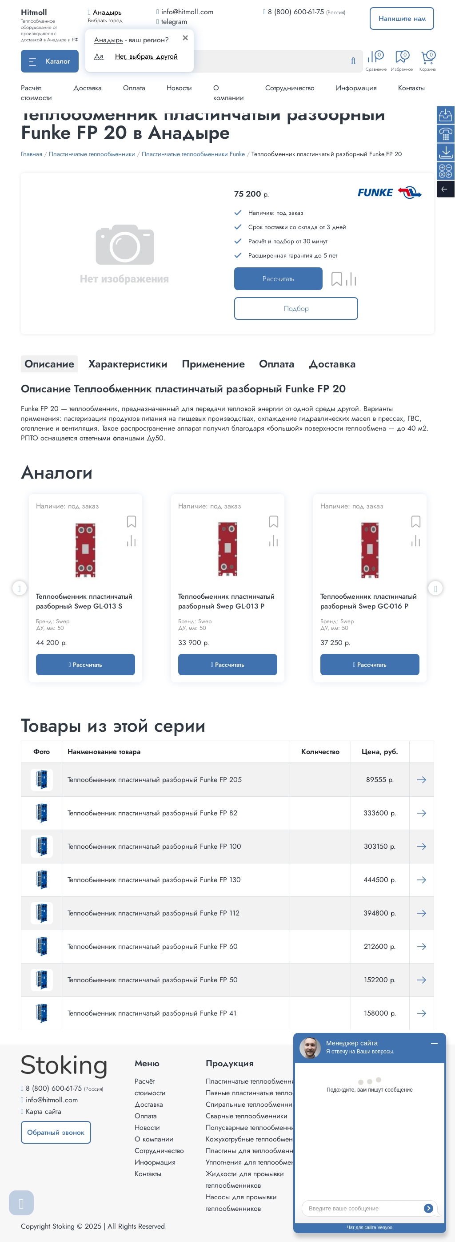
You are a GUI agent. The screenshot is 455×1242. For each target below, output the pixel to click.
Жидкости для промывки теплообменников (245, 1179)
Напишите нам (402, 18)
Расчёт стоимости (36, 93)
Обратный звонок (55, 1132)
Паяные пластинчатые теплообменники (266, 1093)
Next (435, 588)
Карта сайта (43, 1111)
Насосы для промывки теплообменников (241, 1203)
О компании (228, 93)
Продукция (230, 1063)
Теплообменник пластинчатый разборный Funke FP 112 (153, 913)
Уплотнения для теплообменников (259, 1162)
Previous (19, 588)
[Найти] (360, 61)
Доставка (87, 88)
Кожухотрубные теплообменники (257, 1139)
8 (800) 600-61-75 (296, 12)
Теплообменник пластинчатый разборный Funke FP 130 (154, 880)
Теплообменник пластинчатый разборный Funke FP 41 (152, 1013)
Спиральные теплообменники (252, 1104)
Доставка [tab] (332, 363)
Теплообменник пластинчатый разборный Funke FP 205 (155, 779)
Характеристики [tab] (128, 363)
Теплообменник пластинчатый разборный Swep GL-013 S (84, 601)
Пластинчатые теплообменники (254, 1081)
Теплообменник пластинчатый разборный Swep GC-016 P (368, 601)
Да (99, 56)
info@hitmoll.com (52, 1100)
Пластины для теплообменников (256, 1150)
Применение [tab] (213, 363)
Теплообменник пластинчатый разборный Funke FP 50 (153, 980)
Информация (356, 88)
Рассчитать (278, 279)
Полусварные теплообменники (254, 1127)
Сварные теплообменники (246, 1116)
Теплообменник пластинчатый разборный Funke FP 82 (152, 813)
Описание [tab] (49, 363)
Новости (179, 88)
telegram (171, 21)
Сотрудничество (290, 88)
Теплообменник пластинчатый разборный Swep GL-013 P (226, 601)
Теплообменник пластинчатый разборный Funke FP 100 (154, 846)
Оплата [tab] (277, 363)
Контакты (411, 88)
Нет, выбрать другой (146, 56)
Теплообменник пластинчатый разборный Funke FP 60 (153, 946)
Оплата (134, 88)
